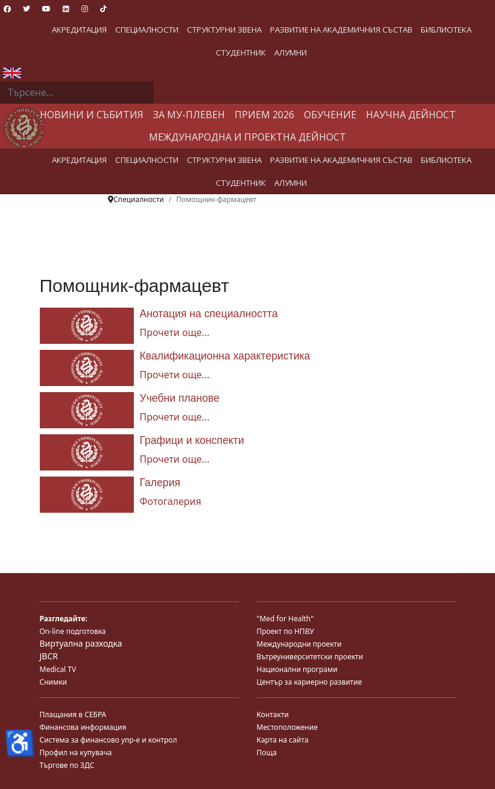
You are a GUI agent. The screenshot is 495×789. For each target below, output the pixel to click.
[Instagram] (84, 9)
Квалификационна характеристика (225, 356)
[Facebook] (7, 9)
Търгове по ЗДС (67, 765)
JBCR (49, 656)
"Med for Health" (285, 618)
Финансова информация (83, 727)
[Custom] (103, 9)
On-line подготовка (73, 631)
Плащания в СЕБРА (73, 714)
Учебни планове (179, 398)
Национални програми (297, 669)
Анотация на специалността (209, 314)
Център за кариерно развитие (309, 682)
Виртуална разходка (81, 643)
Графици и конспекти (192, 440)
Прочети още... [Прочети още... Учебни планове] (175, 416)
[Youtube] (46, 9)
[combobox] (77, 92)
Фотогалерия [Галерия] (170, 501)
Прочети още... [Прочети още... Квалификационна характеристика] (175, 374)
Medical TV (58, 669)
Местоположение (287, 727)
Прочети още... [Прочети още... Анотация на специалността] (175, 332)
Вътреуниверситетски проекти (310, 656)
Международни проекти (299, 644)
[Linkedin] (66, 9)
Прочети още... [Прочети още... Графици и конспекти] (175, 459)
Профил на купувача (76, 752)
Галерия (160, 483)
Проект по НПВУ (285, 631)
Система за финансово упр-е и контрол (108, 740)
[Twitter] (26, 9)
